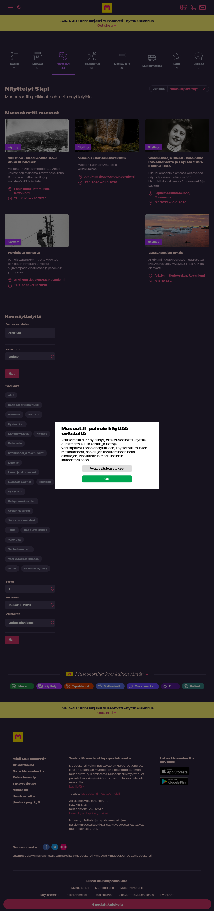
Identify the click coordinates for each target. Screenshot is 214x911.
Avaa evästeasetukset (107, 468)
